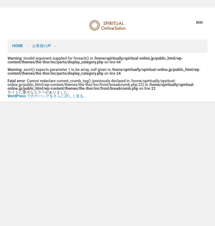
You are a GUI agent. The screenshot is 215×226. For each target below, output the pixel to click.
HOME (17, 46)
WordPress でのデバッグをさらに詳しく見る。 (47, 96)
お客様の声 (41, 46)
